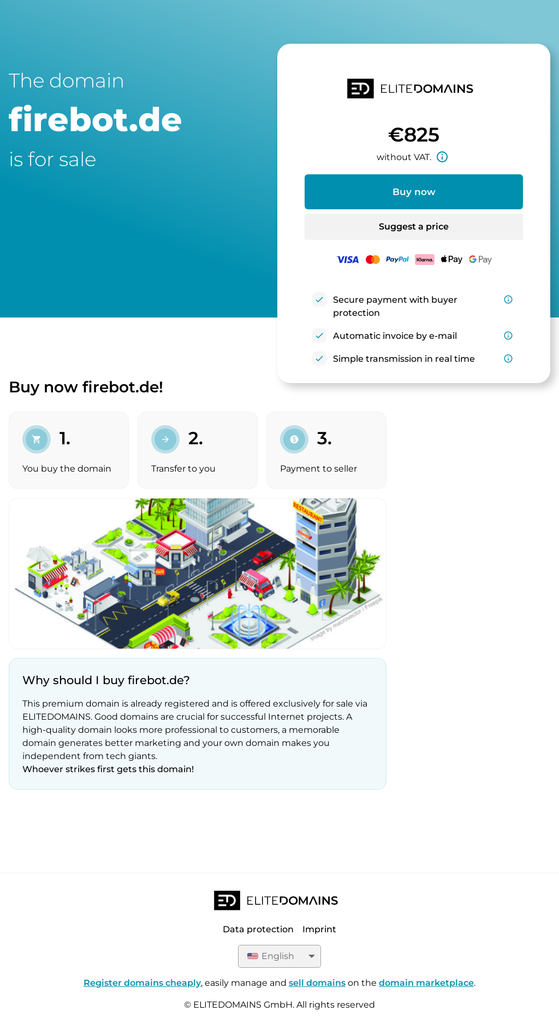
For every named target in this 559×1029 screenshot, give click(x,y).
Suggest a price (414, 226)
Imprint (319, 929)
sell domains (317, 983)
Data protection (258, 929)
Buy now (414, 191)
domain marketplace (426, 983)
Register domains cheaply (142, 983)
